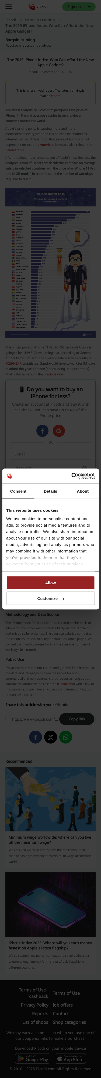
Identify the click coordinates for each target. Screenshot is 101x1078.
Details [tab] (50, 491)
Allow (50, 582)
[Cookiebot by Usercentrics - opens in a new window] (72, 476)
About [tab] (83, 491)
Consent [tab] (18, 491)
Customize (50, 598)
